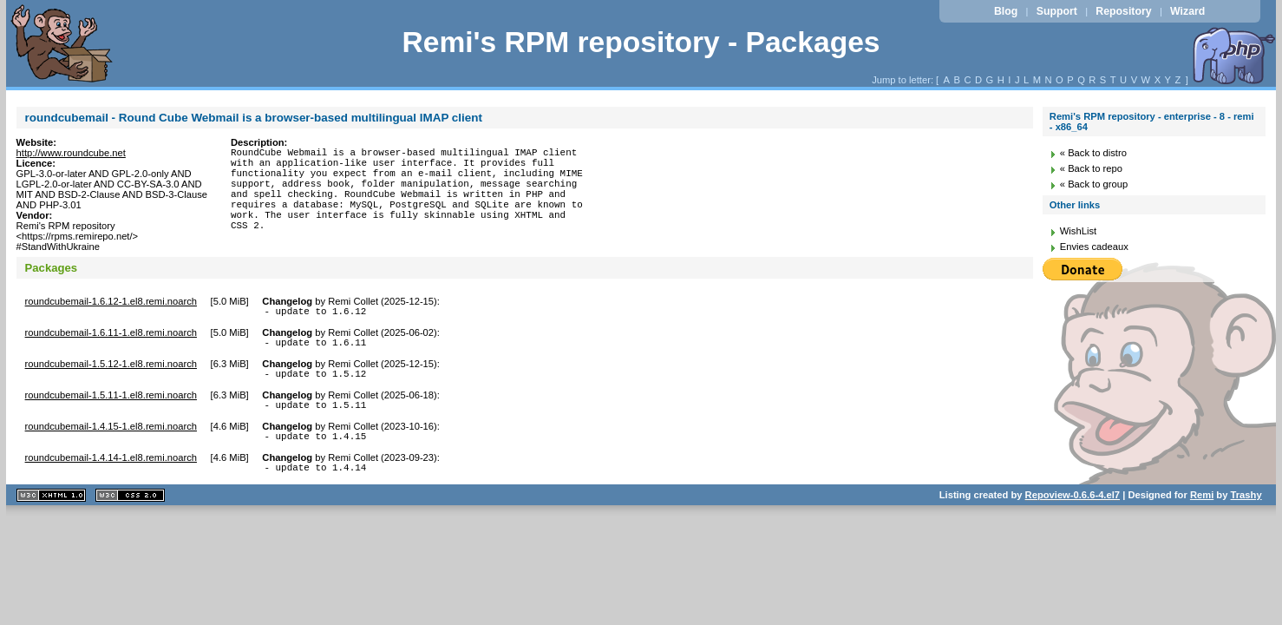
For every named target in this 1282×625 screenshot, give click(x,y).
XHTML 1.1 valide (51, 510)
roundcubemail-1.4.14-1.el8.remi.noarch (111, 470)
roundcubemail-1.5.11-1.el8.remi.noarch (111, 403)
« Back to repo (1091, 168)
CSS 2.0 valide (130, 510)
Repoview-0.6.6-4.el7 (1072, 510)
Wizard (1187, 11)
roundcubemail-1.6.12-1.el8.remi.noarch (111, 301)
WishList (1078, 231)
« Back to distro (1093, 153)
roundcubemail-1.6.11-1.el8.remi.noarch (111, 335)
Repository (1123, 11)
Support (1057, 11)
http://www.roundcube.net (71, 153)
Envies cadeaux (1094, 246)
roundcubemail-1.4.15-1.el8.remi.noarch (111, 436)
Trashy (1246, 510)
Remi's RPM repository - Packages (641, 42)
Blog (1005, 11)
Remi (1201, 510)
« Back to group (1094, 184)
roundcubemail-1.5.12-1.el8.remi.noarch (111, 369)
